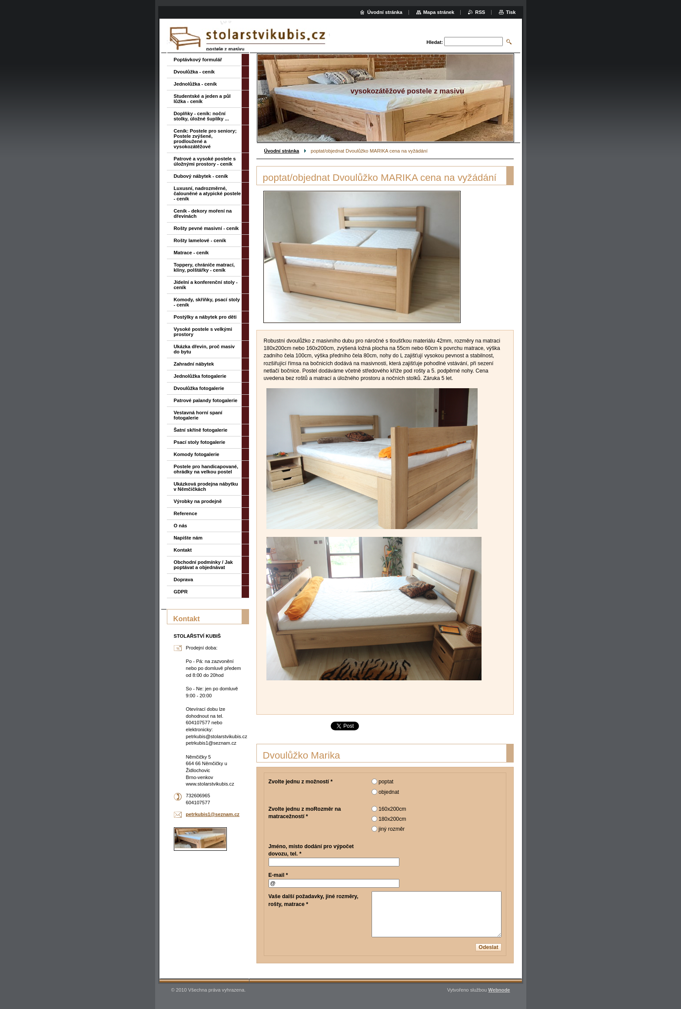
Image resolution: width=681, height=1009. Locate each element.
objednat (389, 792)
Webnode (499, 989)
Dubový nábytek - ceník (201, 176)
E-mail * (278, 875)
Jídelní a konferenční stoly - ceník (206, 285)
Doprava (183, 579)
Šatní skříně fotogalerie (201, 430)
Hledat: (434, 42)
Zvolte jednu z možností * (301, 782)
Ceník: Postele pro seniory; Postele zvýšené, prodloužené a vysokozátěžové (205, 138)
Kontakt (183, 550)
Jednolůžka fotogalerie (200, 376)
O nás (180, 525)
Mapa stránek (439, 12)
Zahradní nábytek (194, 363)
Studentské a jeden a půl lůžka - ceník (202, 98)
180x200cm (392, 819)
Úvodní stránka (281, 150)
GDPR (181, 591)
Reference (185, 513)
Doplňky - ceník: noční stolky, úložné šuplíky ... (201, 116)
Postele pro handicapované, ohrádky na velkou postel (206, 469)
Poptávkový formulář (198, 59)
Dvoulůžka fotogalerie (199, 388)
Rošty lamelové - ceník (200, 240)
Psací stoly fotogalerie (200, 442)
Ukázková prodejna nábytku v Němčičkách (206, 486)
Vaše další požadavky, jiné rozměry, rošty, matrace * (314, 900)
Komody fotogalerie (196, 454)
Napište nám (188, 537)
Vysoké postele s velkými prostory (203, 331)
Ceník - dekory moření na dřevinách (203, 213)
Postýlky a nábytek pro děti (205, 317)
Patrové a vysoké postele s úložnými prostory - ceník (205, 161)
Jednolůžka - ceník (195, 84)
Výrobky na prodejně (198, 501)
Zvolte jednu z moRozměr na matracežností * (305, 812)
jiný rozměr (392, 829)
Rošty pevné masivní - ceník (206, 228)
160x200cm (392, 809)
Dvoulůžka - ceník (194, 71)
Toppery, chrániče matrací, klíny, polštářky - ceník (204, 267)
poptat (386, 782)
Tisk (510, 12)
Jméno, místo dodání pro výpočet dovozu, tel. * (311, 850)
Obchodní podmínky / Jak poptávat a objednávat (203, 564)
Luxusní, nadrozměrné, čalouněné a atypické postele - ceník (207, 193)
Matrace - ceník (191, 252)
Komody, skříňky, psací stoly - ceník (207, 302)
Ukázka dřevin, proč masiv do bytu (204, 349)
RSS (480, 12)
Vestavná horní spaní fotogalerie (198, 415)
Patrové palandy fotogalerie (206, 400)
